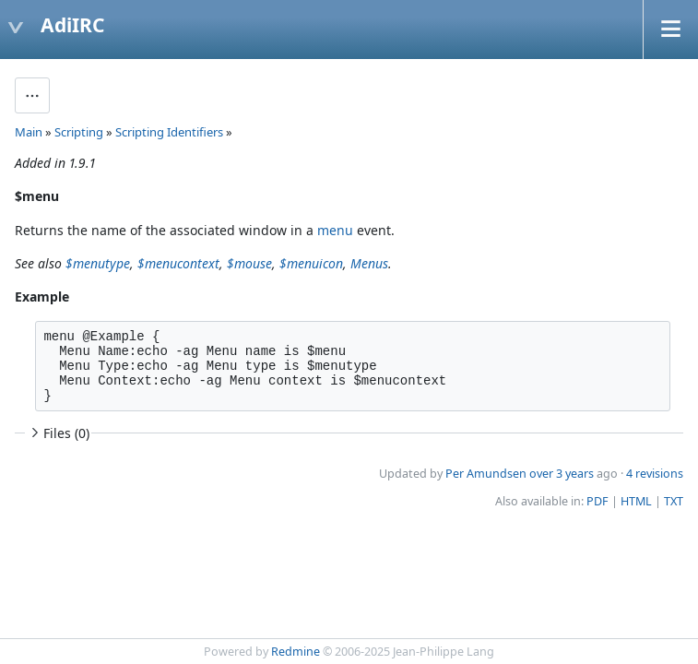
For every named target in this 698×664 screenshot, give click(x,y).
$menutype (97, 263)
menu (335, 230)
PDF (597, 501)
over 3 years (561, 473)
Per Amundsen (485, 473)
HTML (636, 501)
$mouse (249, 263)
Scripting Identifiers (169, 132)
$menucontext (178, 263)
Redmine (295, 651)
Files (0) (58, 433)
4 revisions (654, 473)
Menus (369, 263)
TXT (673, 501)
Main (28, 132)
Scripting (78, 132)
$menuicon (311, 263)
